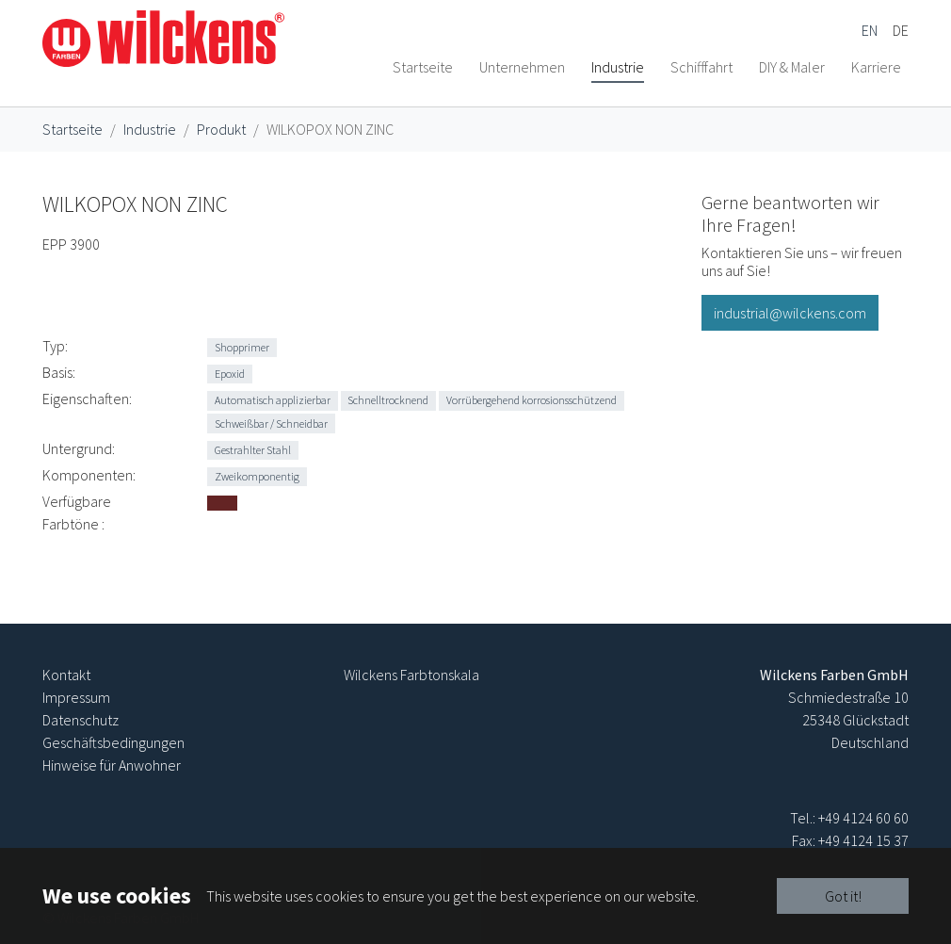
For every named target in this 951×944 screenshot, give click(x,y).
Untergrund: (78, 493)
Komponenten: (89, 520)
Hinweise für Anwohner (111, 765)
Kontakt (66, 674)
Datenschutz (80, 719)
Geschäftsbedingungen (113, 742)
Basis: (58, 417)
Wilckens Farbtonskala (411, 674)
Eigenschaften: (87, 444)
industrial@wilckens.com (790, 359)
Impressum (76, 697)
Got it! (843, 896)
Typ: (55, 391)
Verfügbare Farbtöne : (76, 557)
